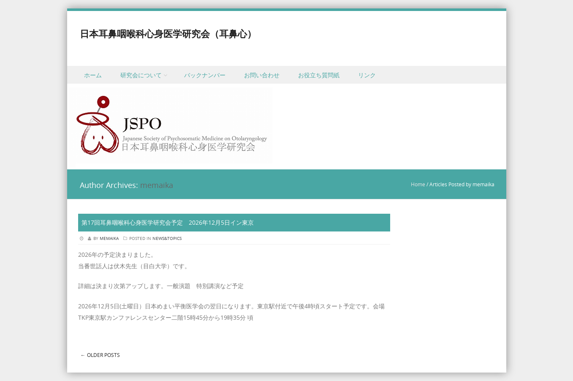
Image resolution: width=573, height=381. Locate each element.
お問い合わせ (262, 75)
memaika (156, 185)
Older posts (100, 354)
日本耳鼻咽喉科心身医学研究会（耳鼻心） (168, 33)
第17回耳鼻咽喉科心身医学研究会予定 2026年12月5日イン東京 (167, 222)
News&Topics (167, 238)
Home (418, 184)
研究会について (141, 75)
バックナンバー (204, 75)
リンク (367, 75)
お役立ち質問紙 (318, 75)
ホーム (93, 75)
